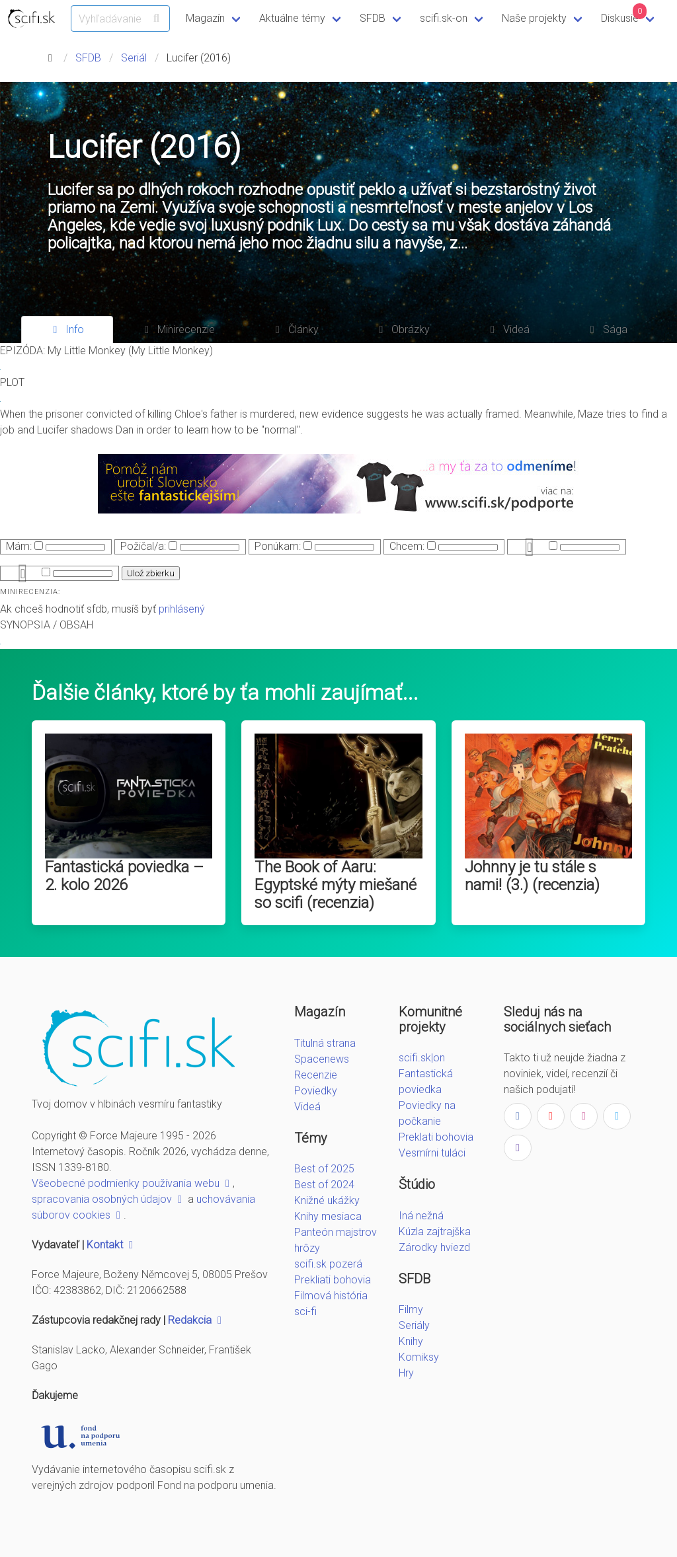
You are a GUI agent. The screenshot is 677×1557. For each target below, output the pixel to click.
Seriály (414, 1325)
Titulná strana (325, 1043)
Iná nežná (421, 1215)
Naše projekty (534, 18)
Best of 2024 (324, 1184)
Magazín (205, 18)
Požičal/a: (143, 546)
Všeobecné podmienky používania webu (132, 1183)
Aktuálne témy (292, 18)
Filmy (411, 1309)
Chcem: (406, 546)
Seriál (134, 58)
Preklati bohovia (436, 1137)
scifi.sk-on (443, 18)
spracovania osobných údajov (108, 1199)
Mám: (19, 546)
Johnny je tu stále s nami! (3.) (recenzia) (532, 876)
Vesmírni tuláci (432, 1153)
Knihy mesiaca (328, 1216)
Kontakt (111, 1244)
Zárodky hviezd (434, 1247)
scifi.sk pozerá (328, 1264)
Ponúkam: (278, 546)
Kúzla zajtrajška (435, 1231)
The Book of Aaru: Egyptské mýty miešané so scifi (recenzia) (336, 885)
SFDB (372, 18)
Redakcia (196, 1320)
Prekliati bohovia (332, 1279)
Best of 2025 (324, 1168)
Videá (307, 1106)
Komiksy (419, 1357)
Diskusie (624, 13)
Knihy (411, 1341)
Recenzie (315, 1075)
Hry (406, 1373)
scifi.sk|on (422, 1057)
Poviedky (315, 1090)
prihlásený (182, 609)
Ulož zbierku (151, 573)
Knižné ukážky (327, 1200)
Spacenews (321, 1059)
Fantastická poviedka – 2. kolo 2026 (124, 876)
